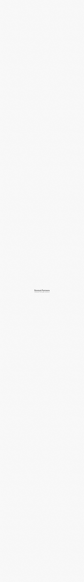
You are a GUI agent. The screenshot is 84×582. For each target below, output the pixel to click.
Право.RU (77, 130)
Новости (4, 19)
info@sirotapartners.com (51, 556)
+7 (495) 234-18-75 (6, 556)
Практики (4, 13)
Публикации (5, 22)
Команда (4, 16)
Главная (29, 9)
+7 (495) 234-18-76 (27, 556)
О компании (4, 11)
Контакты (4, 24)
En (81, 4)
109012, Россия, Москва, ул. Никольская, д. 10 (29, 550)
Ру (79, 4)
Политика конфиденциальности (71, 576)
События (34, 9)
